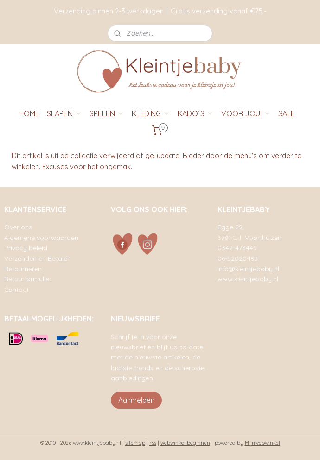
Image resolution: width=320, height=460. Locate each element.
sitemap (135, 443)
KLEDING (151, 113)
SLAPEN (64, 113)
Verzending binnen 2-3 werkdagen (109, 10)
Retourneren (23, 268)
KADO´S (196, 113)
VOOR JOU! (246, 113)
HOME (29, 113)
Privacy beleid (25, 248)
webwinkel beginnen (185, 443)
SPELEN (107, 113)
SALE (286, 113)
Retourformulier (27, 279)
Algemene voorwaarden (41, 237)
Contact (16, 289)
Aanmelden (136, 400)
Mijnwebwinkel (262, 443)
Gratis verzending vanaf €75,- (219, 10)
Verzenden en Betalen (37, 258)
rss (152, 443)
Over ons (18, 227)
